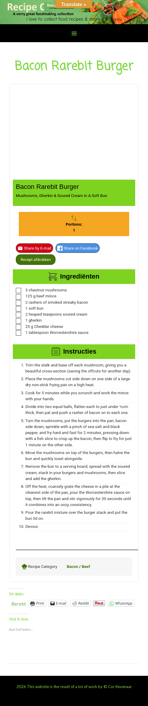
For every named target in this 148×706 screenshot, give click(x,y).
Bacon (72, 566)
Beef (86, 566)
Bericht (18, 603)
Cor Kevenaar (120, 686)
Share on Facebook (77, 248)
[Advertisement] (74, 135)
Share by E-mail (34, 248)
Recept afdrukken (36, 259)
